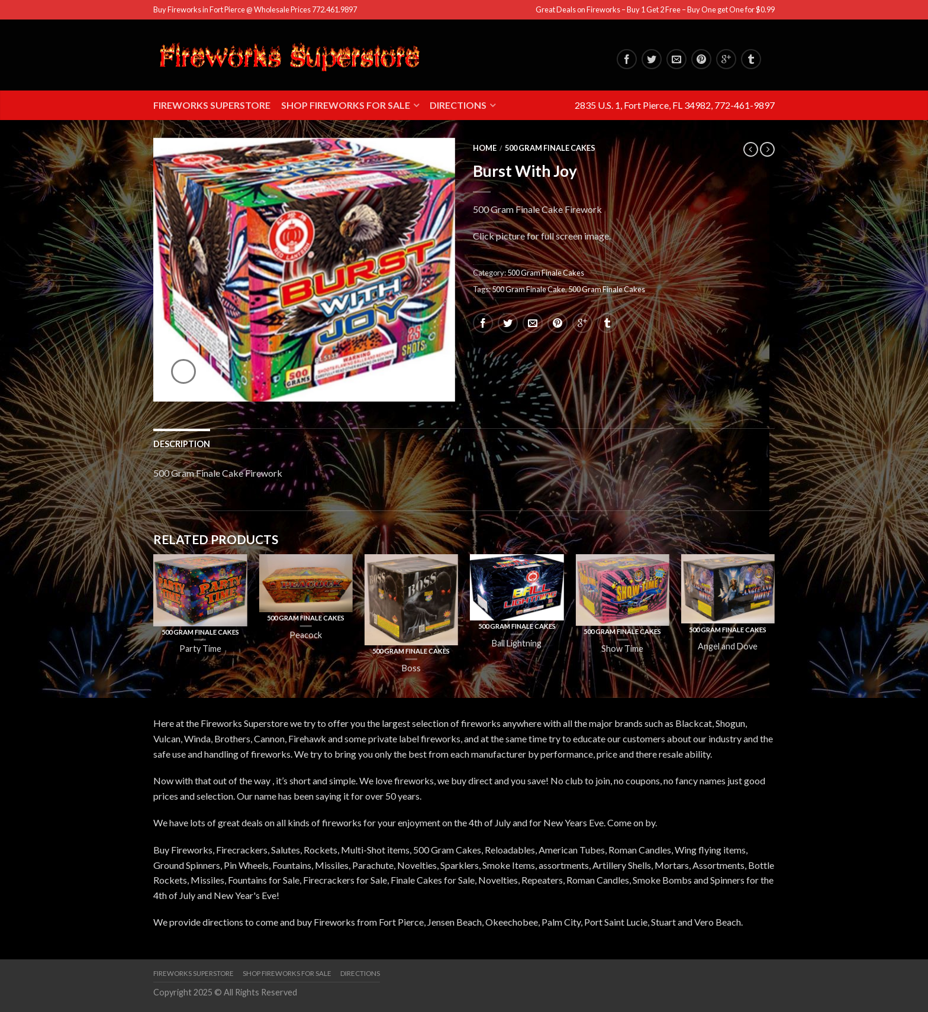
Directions (458, 105)
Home (485, 148)
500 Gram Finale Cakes (550, 148)
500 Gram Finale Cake (528, 289)
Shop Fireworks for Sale (345, 105)
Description (181, 444)
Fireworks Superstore (211, 105)
